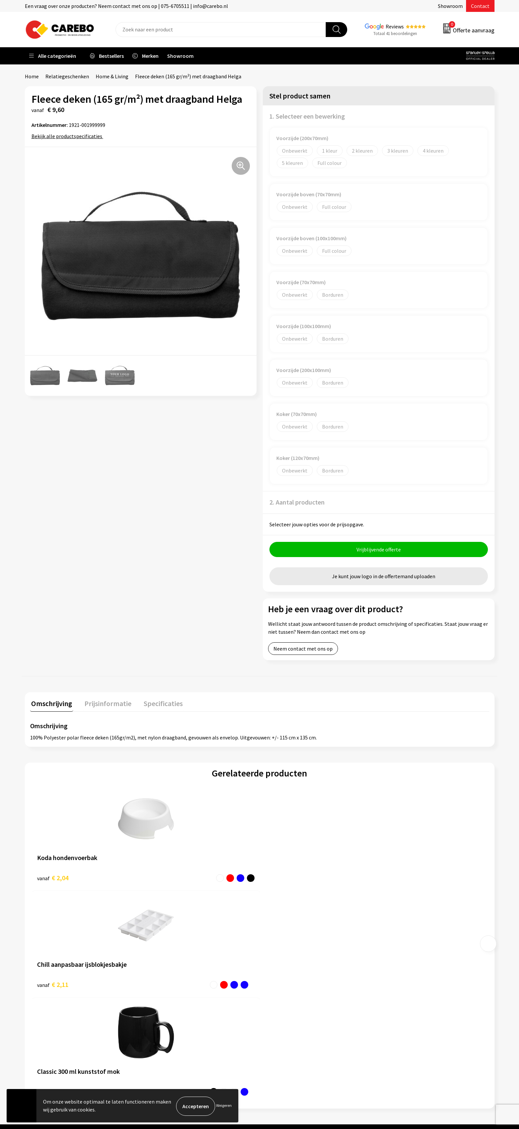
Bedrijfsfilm (281, 994)
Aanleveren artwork (173, 954)
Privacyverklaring (171, 1004)
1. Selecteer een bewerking (307, 116)
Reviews (395, 26)
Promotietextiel (403, 944)
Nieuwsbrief (281, 1004)
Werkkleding (398, 954)
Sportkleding (399, 974)
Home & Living (112, 76)
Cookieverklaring (170, 994)
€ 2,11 (167, 878)
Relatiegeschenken (67, 76)
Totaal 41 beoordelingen (395, 33)
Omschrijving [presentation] (50, 703)
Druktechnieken (169, 1014)
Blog (273, 964)
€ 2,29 (282, 878)
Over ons (278, 954)
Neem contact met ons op (303, 649)
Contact (480, 6)
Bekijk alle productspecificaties (69, 136)
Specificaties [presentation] (157, 703)
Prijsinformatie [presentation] (104, 703)
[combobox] (221, 29)
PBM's (391, 964)
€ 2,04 (53, 878)
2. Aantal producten (297, 502)
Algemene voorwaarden (178, 974)
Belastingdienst (169, 944)
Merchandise (282, 984)
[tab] (50, 704)
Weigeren (224, 1106)
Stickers (393, 1004)
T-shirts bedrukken (289, 974)
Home (32, 76)
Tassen (392, 994)
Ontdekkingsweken (289, 944)
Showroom (450, 6)
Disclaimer (163, 1024)
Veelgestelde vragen (174, 984)
